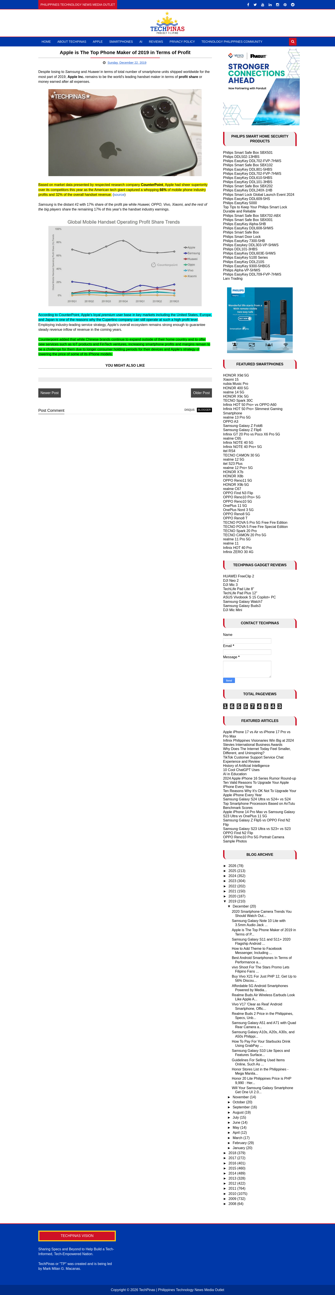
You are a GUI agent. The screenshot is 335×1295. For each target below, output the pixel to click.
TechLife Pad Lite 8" (238, 589)
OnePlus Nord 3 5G (238, 510)
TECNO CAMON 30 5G (241, 455)
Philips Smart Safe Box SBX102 (248, 165)
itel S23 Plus (233, 463)
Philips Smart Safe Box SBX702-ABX (252, 216)
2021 (232, 891)
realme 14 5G (233, 392)
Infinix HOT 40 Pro (237, 548)
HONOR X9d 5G (236, 375)
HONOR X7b (233, 472)
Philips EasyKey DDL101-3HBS (247, 182)
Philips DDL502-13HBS (241, 157)
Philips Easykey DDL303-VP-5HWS (251, 245)
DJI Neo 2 (231, 580)
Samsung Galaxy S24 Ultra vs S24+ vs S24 (257, 799)
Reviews (156, 41)
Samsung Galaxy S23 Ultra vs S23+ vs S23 (257, 829)
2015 (232, 1168)
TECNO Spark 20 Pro (240, 531)
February (240, 1143)
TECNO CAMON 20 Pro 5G (244, 535)
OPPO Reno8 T (235, 518)
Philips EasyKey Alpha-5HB (244, 224)
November (241, 1097)
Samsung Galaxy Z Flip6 (242, 430)
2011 (232, 1188)
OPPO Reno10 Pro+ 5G (242, 497)
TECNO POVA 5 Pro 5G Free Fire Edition (255, 522)
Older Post (201, 393)
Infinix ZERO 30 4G (238, 552)
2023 (232, 881)
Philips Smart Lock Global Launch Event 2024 (258, 194)
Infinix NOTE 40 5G (238, 442)
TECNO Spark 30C (238, 400)
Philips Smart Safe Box (241, 232)
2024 (232, 876)
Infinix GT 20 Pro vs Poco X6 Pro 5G (251, 434)
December (241, 906)
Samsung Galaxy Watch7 (243, 601)
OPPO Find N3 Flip (238, 493)
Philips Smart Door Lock (242, 237)
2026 (232, 866)
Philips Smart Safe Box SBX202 (248, 186)
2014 (232, 1173)
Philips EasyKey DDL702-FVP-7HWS (252, 161)
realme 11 (231, 543)
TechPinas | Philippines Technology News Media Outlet (181, 1290)
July (236, 1117)
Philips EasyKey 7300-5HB (244, 241)
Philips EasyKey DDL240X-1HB (247, 190)
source (119, 194)
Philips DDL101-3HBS (240, 249)
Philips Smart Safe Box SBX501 (248, 152)
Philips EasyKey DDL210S (243, 262)
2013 (232, 1178)
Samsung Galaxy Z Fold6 (243, 426)
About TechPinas (71, 41)
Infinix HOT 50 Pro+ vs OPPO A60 (250, 405)
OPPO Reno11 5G (237, 480)
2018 (232, 1153)
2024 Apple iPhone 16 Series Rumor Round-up (259, 778)
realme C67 (232, 489)
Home (46, 41)
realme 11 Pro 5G (237, 539)
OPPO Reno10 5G (237, 501)
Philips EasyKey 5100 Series (245, 257)
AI (140, 41)
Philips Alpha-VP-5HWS (241, 270)
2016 (232, 1163)
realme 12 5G (233, 459)
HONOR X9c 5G (236, 396)
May (236, 1127)
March (238, 1138)
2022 (232, 886)
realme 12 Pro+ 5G (238, 468)
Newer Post (50, 393)
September (242, 1107)
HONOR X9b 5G (236, 485)
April (237, 1132)
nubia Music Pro (235, 384)
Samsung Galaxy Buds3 (242, 606)
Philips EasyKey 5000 (240, 203)
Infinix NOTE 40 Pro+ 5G (242, 447)
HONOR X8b (233, 476)
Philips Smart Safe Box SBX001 (248, 220)
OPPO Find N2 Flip (238, 833)
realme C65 (232, 438)
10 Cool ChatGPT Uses (241, 770)
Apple (98, 41)
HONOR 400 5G (236, 388)
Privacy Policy (182, 41)
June (237, 1122)
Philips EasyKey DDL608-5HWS (248, 228)
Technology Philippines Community (231, 41)
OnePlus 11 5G (235, 506)
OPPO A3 (230, 421)
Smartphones (121, 41)
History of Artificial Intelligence (246, 766)
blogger (203, 409)
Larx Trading (233, 278)
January (239, 1148)
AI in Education (235, 774)
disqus (189, 409)
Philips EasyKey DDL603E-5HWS (249, 253)
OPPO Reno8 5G (236, 514)
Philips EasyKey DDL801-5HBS (247, 169)
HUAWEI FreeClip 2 (238, 576)
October (239, 1102)
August (239, 1112)
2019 (232, 901)
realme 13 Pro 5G (237, 417)
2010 (232, 1194)
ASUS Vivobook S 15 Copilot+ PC (249, 597)
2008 (232, 1204)
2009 (232, 1199)
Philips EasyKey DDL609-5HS (246, 199)
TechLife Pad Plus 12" (240, 593)
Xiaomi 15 (231, 379)
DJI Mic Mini (232, 610)
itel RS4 (229, 451)
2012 (232, 1183)
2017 (232, 1158)
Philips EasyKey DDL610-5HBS (247, 178)
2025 (232, 871)
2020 (232, 896)
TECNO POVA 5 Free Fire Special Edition (255, 527)
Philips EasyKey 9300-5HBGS (246, 266)
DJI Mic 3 (230, 585)
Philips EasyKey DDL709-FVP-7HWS (252, 274)
